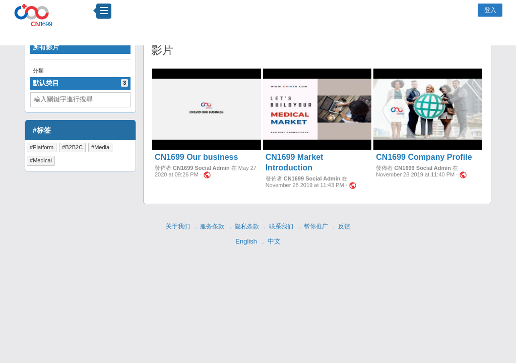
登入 (490, 10)
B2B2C (74, 147)
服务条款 (212, 226)
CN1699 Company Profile (424, 157)
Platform (43, 147)
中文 (274, 241)
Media (101, 147)
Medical (42, 160)
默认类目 (80, 83)
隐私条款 (247, 226)
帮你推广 (316, 226)
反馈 (344, 226)
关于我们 (178, 226)
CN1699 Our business (196, 157)
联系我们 (281, 226)
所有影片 (46, 47)
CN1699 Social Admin (201, 168)
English (246, 241)
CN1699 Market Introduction (295, 162)
